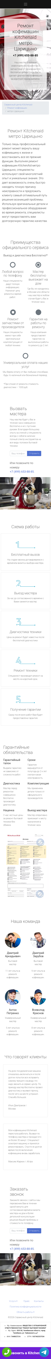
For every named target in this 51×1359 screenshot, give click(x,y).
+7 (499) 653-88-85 (25, 55)
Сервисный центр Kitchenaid (18, 104)
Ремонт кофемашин (17, 108)
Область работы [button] (25, 1312)
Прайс (26, 1301)
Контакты (39, 1301)
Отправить (34, 453)
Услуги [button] (12, 1301)
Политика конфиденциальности (25, 1306)
